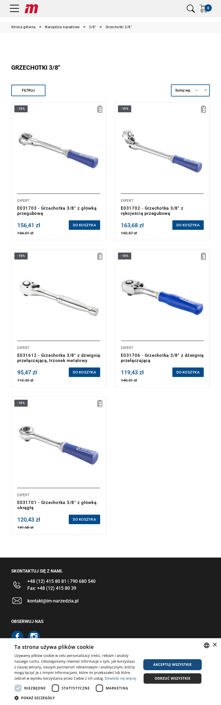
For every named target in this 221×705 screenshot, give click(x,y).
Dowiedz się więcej (120, 678)
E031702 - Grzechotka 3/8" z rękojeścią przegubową (152, 211)
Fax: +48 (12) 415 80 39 (51, 588)
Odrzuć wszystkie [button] (172, 678)
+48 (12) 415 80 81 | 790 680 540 (61, 581)
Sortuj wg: (183, 90)
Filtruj (28, 90)
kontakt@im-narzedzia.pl (53, 601)
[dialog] (110, 671)
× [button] (214, 645)
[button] (76, 698)
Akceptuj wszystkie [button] (172, 664)
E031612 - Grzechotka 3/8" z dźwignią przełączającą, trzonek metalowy (58, 358)
